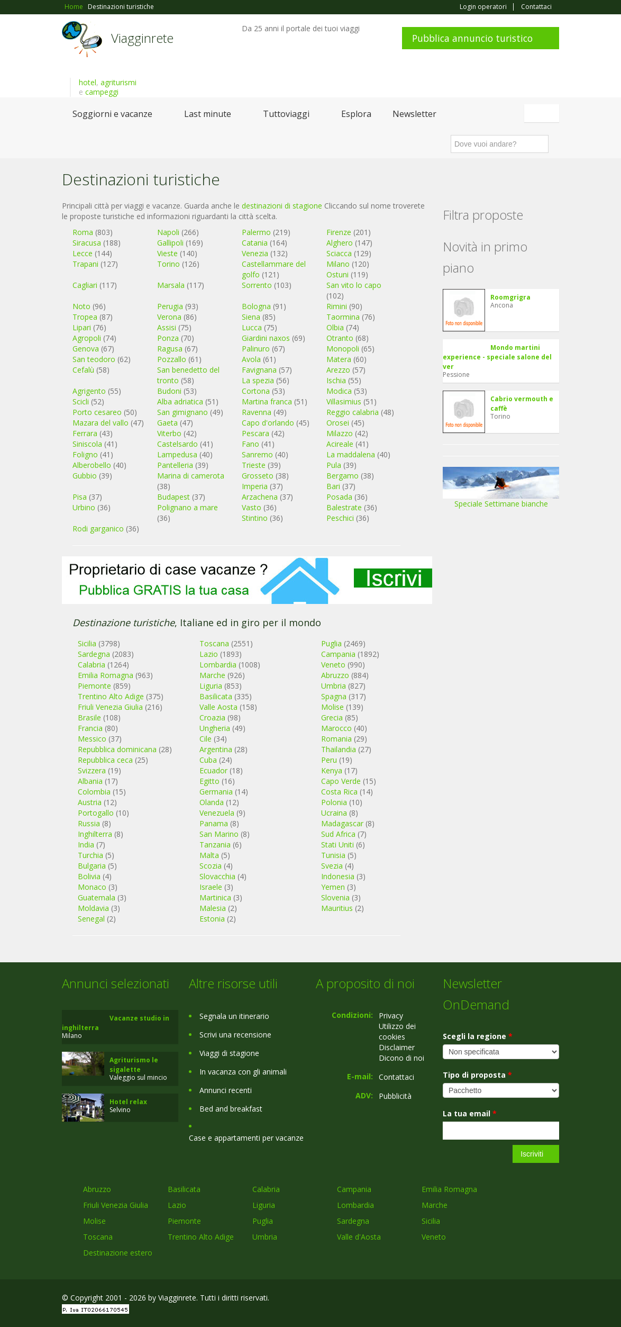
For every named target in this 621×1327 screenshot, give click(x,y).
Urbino (83, 507)
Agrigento (89, 391)
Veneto (434, 1237)
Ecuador (213, 770)
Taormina (343, 317)
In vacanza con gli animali (243, 1072)
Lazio (177, 1205)
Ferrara (84, 433)
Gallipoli (170, 243)
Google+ (502, 1299)
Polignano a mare (187, 507)
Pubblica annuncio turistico (472, 38)
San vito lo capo (353, 285)
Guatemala (96, 897)
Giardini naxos (266, 338)
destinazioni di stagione (282, 206)
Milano (338, 264)
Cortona (256, 391)
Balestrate (344, 507)
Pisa (79, 497)
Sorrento (257, 285)
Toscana (98, 1237)
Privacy (391, 1015)
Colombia (94, 792)
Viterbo (169, 433)
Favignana (259, 370)
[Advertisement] (247, 630)
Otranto (339, 338)
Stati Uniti (337, 844)
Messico (92, 739)
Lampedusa (177, 454)
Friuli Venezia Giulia (110, 707)
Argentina (215, 749)
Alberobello (91, 465)
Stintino (255, 518)
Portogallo (96, 813)
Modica (339, 391)
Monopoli (342, 349)
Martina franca (267, 401)
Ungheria (214, 728)
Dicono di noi (401, 1058)
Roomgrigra (510, 297)
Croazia (212, 717)
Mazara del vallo (100, 423)
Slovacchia (217, 876)
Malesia (212, 908)
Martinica (215, 897)
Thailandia (338, 749)
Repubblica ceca (105, 760)
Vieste (167, 253)
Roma (82, 232)
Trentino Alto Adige (201, 1237)
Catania (255, 243)
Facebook (479, 1299)
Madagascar (342, 823)
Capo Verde (341, 781)
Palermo (256, 232)
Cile (205, 739)
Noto (81, 306)
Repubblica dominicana (117, 749)
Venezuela (216, 813)
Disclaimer (397, 1047)
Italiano (543, 113)
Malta (209, 855)
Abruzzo (97, 1189)
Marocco (336, 728)
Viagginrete (142, 38)
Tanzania (215, 844)
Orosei (337, 423)
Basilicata (184, 1189)
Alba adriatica (180, 401)
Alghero (339, 243)
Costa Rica (339, 792)
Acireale (339, 444)
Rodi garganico (98, 528)
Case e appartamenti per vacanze (246, 1138)
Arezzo (338, 370)
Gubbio (84, 476)
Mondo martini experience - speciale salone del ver (497, 357)
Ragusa (169, 349)
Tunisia (333, 855)
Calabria (266, 1189)
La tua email (470, 1113)
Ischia (336, 380)
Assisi (166, 327)
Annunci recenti (225, 1090)
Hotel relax (128, 1101)
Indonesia (337, 876)
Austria (90, 802)
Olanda (211, 802)
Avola (251, 359)
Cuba (208, 760)
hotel (87, 82)
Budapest (173, 497)
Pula (333, 465)
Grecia (332, 717)
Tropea (84, 317)
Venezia (255, 253)
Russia (89, 823)
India (86, 844)
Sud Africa (338, 834)
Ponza (168, 338)
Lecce (82, 253)
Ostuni (337, 274)
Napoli (168, 232)
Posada (339, 497)
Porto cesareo (97, 412)
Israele (210, 887)
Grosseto (257, 476)
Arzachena (260, 497)
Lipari (81, 327)
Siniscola (87, 444)
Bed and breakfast (230, 1109)
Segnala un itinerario (234, 1016)
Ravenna (256, 412)
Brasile (89, 717)
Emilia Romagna (449, 1189)
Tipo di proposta (477, 1075)
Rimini (336, 306)
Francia (90, 728)
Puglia (262, 1221)
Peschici (340, 518)
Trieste (254, 465)
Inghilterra (95, 834)
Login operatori (483, 7)
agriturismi (118, 82)
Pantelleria (175, 465)
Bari (333, 486)
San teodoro (93, 359)
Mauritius (337, 908)
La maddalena (350, 454)
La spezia (258, 380)
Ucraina (334, 813)
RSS (553, 1299)
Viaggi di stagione (229, 1053)
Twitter (528, 1299)
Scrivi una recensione (235, 1035)
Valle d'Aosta (359, 1237)
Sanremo (257, 454)
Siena (251, 317)
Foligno (85, 454)
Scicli (80, 401)
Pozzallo (171, 359)
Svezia (332, 866)
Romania (336, 739)
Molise (332, 707)
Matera (338, 359)
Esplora (356, 114)
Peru (329, 760)
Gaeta (167, 423)
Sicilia (431, 1221)
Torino (168, 264)
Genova (85, 349)
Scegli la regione (478, 1036)
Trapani (85, 264)
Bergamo (342, 476)
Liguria (263, 1205)
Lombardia (355, 1205)
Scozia (210, 866)
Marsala (171, 285)
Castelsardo (177, 444)
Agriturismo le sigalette (133, 1064)
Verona (169, 317)
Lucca (252, 327)
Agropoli (86, 338)
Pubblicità (395, 1096)
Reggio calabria (352, 412)
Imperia (255, 486)
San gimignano (182, 412)
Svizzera (92, 770)
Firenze (338, 232)
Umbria (264, 1237)
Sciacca (339, 253)
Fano (250, 444)
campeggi (101, 92)
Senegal (91, 919)
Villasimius (343, 401)
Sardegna (353, 1221)
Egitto (209, 781)
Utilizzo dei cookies (397, 1031)
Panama (213, 823)
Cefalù (83, 370)
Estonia (212, 919)
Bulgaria (92, 866)
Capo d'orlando (268, 423)
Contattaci (536, 7)
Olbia (335, 327)
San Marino (219, 834)
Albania (90, 781)
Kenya (331, 770)
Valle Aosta (218, 707)
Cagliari (84, 285)
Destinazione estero (117, 1253)
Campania (354, 1189)
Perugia (170, 306)
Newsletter (414, 114)
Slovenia (335, 897)
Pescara (255, 433)
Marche (435, 1205)
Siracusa (86, 243)
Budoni (169, 391)
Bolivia (89, 876)
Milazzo (339, 433)
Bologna (256, 306)
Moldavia (93, 908)
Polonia (334, 802)
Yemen (333, 887)
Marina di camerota (190, 476)
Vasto (251, 507)
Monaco (92, 887)
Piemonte (184, 1221)
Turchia (90, 855)
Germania (216, 792)
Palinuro (256, 349)
